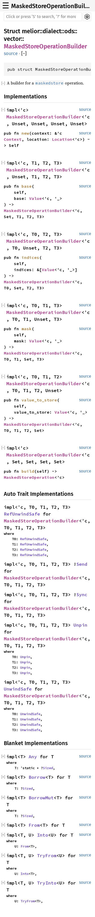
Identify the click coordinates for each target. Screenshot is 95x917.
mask (27, 328)
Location (62, 139)
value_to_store (39, 399)
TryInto (46, 883)
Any (33, 757)
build (28, 471)
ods (69, 31)
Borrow (37, 777)
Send (81, 564)
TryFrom (46, 855)
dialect (52, 31)
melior (31, 31)
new (25, 133)
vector (12, 38)
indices (30, 257)
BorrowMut (41, 798)
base (27, 186)
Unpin (80, 625)
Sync (81, 594)
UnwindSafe (18, 689)
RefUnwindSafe (22, 514)
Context (13, 139)
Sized (48, 768)
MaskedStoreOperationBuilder (51, 6)
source (11, 53)
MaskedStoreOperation (29, 477)
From (34, 825)
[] (24, 53)
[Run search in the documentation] (43, 16)
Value (35, 198)
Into (42, 835)
